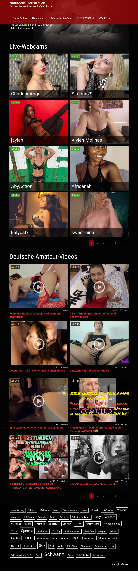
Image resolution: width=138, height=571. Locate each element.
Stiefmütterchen (72, 531)
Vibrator (32, 510)
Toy (112, 546)
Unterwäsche (92, 524)
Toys (54, 538)
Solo (38, 555)
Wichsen (110, 517)
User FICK (89, 531)
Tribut (53, 517)
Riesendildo (87, 538)
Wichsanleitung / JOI (21, 555)
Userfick (15, 546)
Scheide (42, 517)
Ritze (75, 537)
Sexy (97, 517)
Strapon (102, 531)
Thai (52, 546)
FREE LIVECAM (85, 18)
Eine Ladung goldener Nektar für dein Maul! (36, 427)
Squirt (95, 510)
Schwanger (100, 546)
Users (84, 510)
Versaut (122, 510)
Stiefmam (29, 517)
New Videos (39, 18)
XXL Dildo (72, 546)
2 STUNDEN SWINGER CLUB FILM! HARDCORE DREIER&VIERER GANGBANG (35, 486)
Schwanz (54, 554)
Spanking (15, 538)
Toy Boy (56, 531)
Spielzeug (53, 524)
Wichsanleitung (111, 523)
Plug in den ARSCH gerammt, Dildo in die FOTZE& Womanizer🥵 (95, 429)
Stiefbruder (42, 531)
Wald (60, 546)
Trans (56, 510)
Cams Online (20, 18)
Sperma (27, 531)
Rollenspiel (98, 555)
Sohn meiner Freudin (108, 538)
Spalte (28, 524)
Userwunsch (42, 538)
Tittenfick (40, 524)
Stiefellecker (83, 555)
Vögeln (64, 538)
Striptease (86, 546)
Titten (78, 523)
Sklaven (44, 510)
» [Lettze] (126, 242)
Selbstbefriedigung (81, 517)
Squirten (67, 524)
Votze (14, 531)
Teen (70, 555)
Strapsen (15, 517)
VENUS (27, 538)
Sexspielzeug (17, 510)
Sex (42, 545)
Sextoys (64, 517)
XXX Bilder (105, 18)
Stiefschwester (70, 510)
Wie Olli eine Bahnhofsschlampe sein (93, 484)
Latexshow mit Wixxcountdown (89, 370)
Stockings (16, 524)
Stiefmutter (29, 546)
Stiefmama (107, 510)
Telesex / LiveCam (61, 18)
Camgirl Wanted (120, 564)
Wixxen (113, 531)
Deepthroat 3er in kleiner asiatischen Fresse (37, 370)
